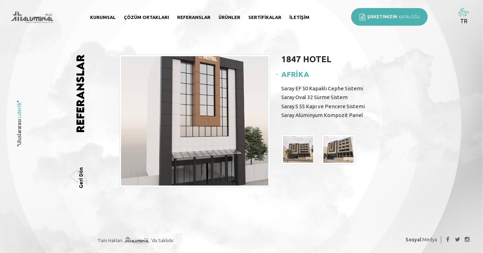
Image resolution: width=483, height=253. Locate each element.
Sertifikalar (264, 17)
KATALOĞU (389, 16)
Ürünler (229, 17)
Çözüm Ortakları (146, 17)
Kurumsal (103, 17)
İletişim (299, 17)
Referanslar (193, 17)
